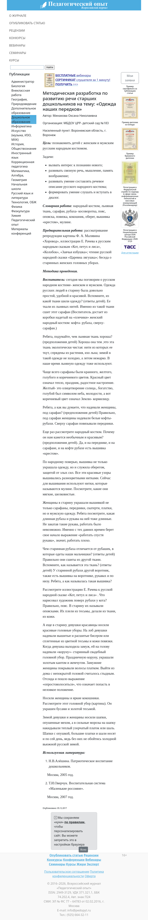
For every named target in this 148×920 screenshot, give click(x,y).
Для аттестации (130, 252)
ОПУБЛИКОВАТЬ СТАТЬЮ (27, 23)
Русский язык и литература (22, 195)
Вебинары (93, 860)
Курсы (71, 864)
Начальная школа (19, 186)
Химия (16, 216)
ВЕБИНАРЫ (17, 45)
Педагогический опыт (23, 222)
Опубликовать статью (66, 855)
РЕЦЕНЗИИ (17, 30)
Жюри (81, 864)
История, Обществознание (23, 146)
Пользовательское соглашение (66, 872)
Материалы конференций (21, 231)
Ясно (83, 849)
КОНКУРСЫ (17, 38)
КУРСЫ (14, 60)
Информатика (21, 126)
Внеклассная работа (20, 92)
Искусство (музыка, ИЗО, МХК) (21, 135)
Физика (16, 207)
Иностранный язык (21, 155)
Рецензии (91, 855)
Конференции (73, 860)
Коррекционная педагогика (22, 164)
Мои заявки (130, 78)
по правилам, (74, 822)
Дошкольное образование (20, 119)
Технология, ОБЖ (23, 202)
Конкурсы (54, 860)
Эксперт (93, 864)
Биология (18, 86)
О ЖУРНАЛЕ (17, 16)
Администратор (22, 81)
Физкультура (20, 211)
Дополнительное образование (23, 110)
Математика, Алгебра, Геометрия (20, 175)
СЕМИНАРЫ (17, 53)
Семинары (57, 864)
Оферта (90, 876)
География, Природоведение (23, 101)
